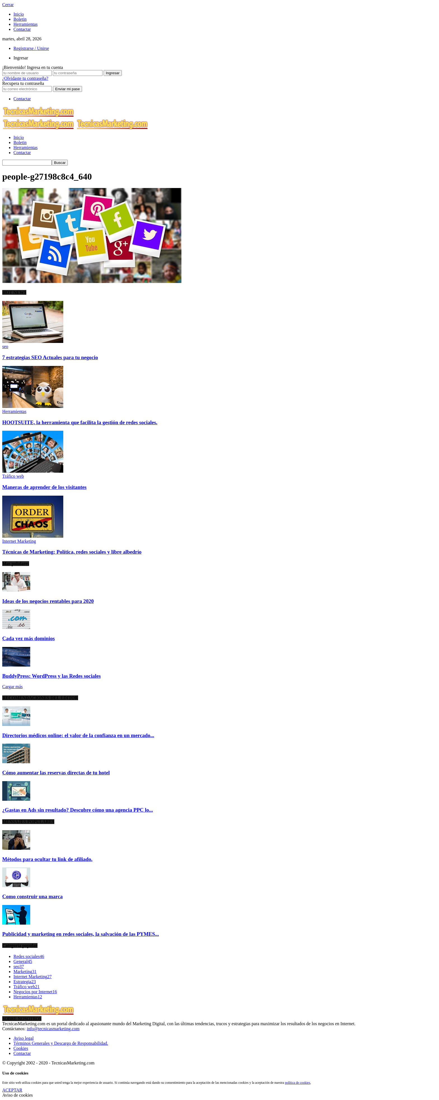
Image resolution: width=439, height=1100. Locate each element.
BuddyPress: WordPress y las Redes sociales (51, 676)
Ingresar (20, 57)
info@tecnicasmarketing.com (53, 1028)
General (22, 961)
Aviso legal (23, 1038)
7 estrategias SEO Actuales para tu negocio (50, 357)
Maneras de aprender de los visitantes (44, 487)
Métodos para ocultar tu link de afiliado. (47, 859)
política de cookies (297, 1083)
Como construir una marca (32, 896)
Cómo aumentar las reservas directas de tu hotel (56, 773)
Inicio (18, 14)
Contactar (22, 29)
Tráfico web (13, 476)
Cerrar (8, 4)
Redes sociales (28, 956)
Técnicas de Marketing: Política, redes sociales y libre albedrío (71, 552)
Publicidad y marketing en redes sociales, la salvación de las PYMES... (80, 934)
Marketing (25, 971)
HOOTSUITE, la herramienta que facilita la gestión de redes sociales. (79, 422)
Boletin (20, 19)
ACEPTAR (12, 1090)
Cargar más (12, 686)
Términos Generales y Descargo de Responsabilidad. (60, 1043)
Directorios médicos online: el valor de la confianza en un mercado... (78, 735)
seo (5, 346)
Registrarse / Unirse (31, 48)
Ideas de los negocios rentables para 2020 (48, 601)
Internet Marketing (19, 541)
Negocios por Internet (35, 991)
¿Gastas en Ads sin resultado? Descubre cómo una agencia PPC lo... (77, 810)
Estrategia (24, 981)
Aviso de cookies (17, 1095)
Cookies (20, 1048)
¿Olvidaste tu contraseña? (25, 78)
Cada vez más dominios (28, 638)
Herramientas (25, 24)
